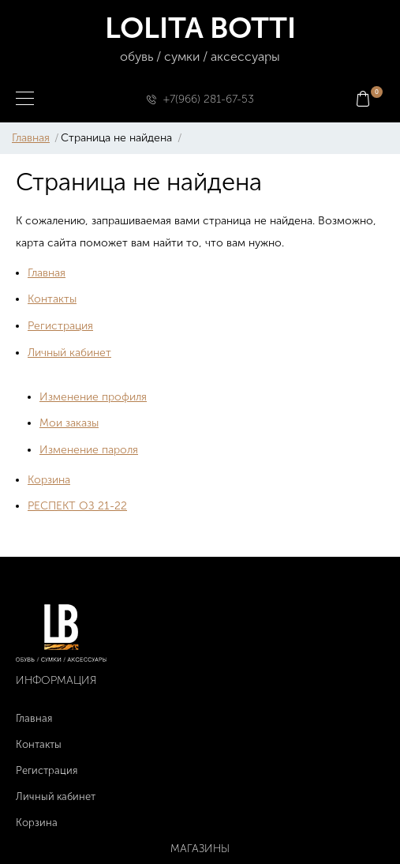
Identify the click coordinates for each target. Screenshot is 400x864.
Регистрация (60, 325)
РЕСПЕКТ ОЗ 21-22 (77, 506)
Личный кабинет (69, 352)
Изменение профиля (93, 397)
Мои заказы (69, 423)
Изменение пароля (88, 449)
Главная (31, 138)
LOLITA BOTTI (200, 39)
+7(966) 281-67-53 (208, 99)
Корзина (49, 479)
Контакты (52, 299)
